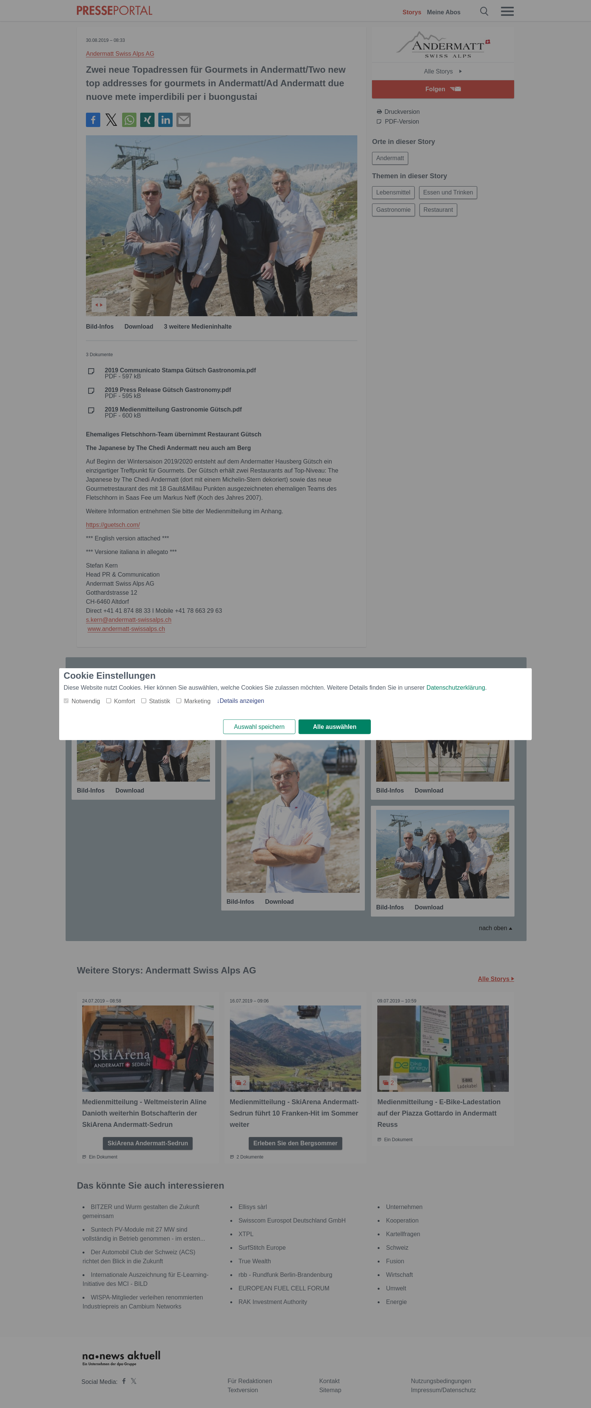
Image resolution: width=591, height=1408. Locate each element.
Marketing (197, 701)
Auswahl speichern (259, 727)
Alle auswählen (335, 727)
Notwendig (86, 701)
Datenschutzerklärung (455, 687)
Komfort (124, 701)
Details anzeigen (242, 700)
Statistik (159, 701)
